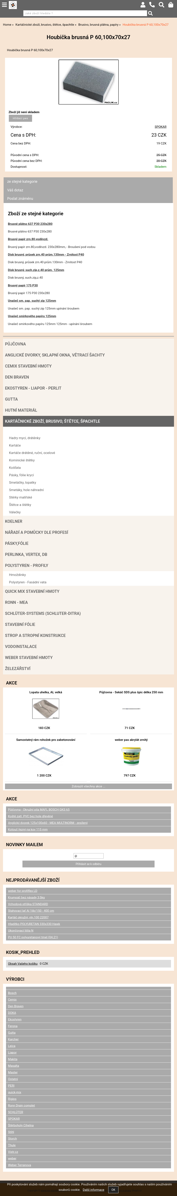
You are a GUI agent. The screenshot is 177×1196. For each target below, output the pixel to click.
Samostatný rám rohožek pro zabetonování (45, 740)
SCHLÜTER (15, 1112)
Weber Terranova (19, 1165)
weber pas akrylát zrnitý (131, 740)
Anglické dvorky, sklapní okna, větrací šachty (55, 355)
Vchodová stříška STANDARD (28, 904)
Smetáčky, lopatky (22, 482)
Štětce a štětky (20, 505)
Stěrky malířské (20, 497)
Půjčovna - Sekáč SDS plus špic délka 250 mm (131, 692)
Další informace (93, 1190)
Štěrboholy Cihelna (21, 1125)
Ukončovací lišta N (20, 930)
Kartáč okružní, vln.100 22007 (28, 917)
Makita (12, 1059)
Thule (12, 1145)
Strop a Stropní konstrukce (35, 635)
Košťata (15, 468)
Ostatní (13, 1079)
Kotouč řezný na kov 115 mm (28, 829)
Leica (11, 1046)
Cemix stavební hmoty (28, 366)
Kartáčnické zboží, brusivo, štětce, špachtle (52, 421)
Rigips (12, 1099)
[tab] (88, 177)
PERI (11, 1085)
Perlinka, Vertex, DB (26, 554)
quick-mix (14, 1092)
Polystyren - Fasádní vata (28, 582)
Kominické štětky (22, 460)
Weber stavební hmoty (29, 657)
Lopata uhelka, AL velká (45, 692)
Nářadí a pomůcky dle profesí (36, 532)
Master (13, 1072)
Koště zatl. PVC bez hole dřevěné (30, 816)
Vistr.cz (13, 1152)
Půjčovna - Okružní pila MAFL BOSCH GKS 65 (39, 809)
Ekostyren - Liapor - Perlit (33, 388)
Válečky (15, 512)
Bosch (12, 993)
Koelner (13, 521)
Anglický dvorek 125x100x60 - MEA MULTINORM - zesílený (48, 823)
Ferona (12, 1026)
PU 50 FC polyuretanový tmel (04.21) (33, 937)
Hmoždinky (17, 575)
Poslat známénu (20, 198)
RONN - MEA (16, 602)
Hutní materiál (21, 410)
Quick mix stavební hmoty (32, 591)
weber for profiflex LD (22, 891)
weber (12, 1158)
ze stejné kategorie (22, 181)
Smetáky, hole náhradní (26, 490)
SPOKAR (161, 127)
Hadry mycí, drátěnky (24, 438)
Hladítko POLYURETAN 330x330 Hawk (34, 924)
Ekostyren (14, 1019)
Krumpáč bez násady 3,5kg (26, 897)
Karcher (13, 1039)
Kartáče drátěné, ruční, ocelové (32, 453)
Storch (12, 1138)
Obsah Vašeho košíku (22, 964)
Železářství (17, 668)
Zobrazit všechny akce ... (88, 786)
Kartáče (15, 445)
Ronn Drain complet (21, 1105)
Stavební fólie (20, 624)
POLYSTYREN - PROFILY (26, 565)
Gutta (11, 399)
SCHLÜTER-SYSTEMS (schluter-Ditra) (43, 613)
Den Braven (17, 377)
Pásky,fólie (16, 543)
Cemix (12, 999)
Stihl (11, 1132)
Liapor (12, 1052)
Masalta (13, 1066)
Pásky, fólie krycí (21, 475)
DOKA (12, 1013)
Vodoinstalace (21, 646)
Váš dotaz (15, 190)
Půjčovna (15, 344)
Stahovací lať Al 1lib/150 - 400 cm (31, 911)
